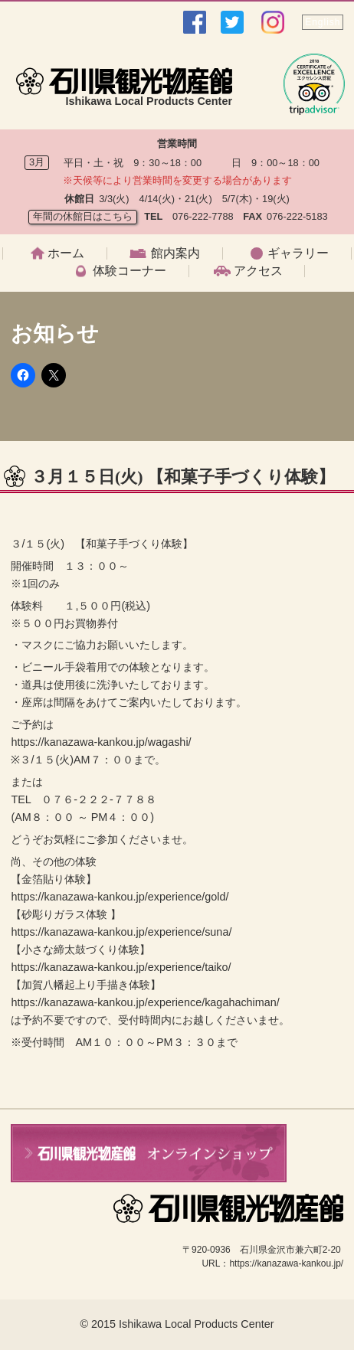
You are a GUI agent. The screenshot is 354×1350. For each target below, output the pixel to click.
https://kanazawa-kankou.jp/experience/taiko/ (121, 967)
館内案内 (175, 253)
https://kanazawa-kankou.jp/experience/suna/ (121, 932)
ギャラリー (298, 253)
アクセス (258, 271)
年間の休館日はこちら (83, 216)
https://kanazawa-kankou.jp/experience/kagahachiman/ (145, 1002)
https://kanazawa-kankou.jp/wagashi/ (101, 742)
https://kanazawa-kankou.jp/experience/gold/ (119, 897)
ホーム (66, 253)
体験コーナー (129, 271)
